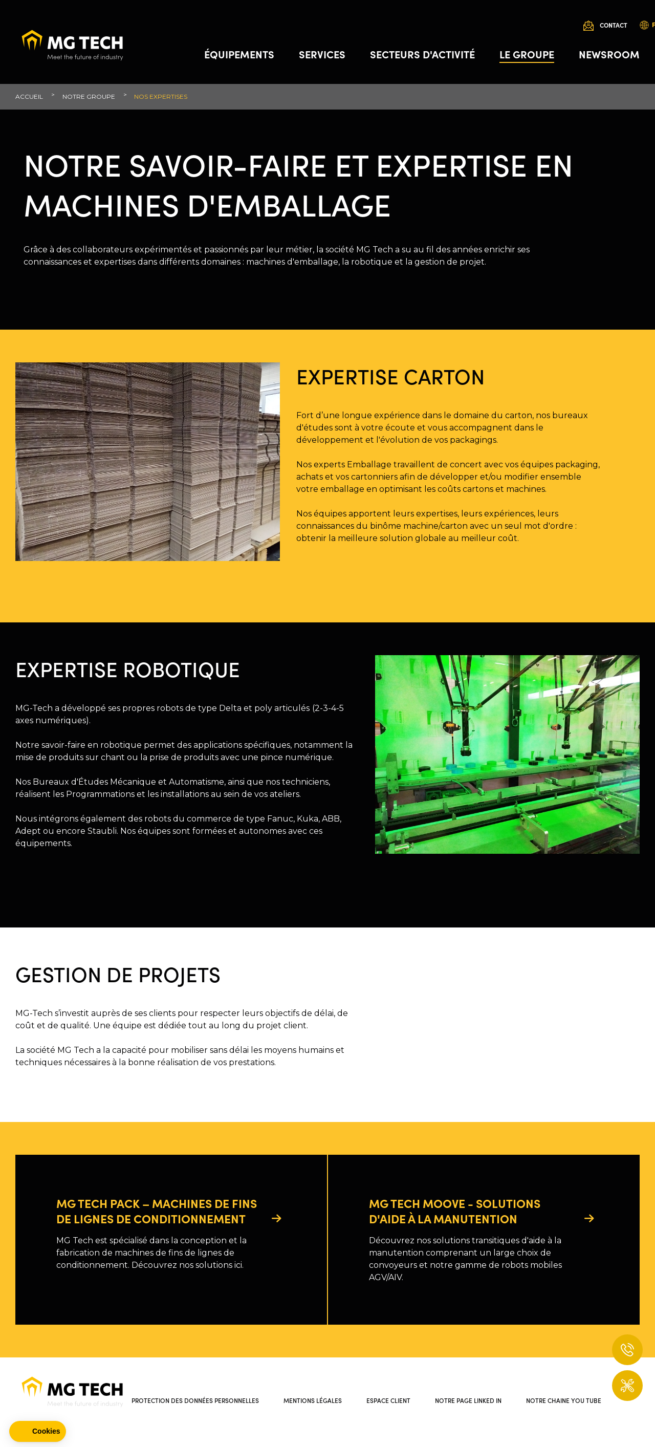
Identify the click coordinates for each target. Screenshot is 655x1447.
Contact (613, 24)
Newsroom (609, 54)
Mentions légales (312, 1400)
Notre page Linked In (468, 1400)
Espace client (388, 1400)
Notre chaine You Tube (563, 1400)
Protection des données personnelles (195, 1400)
